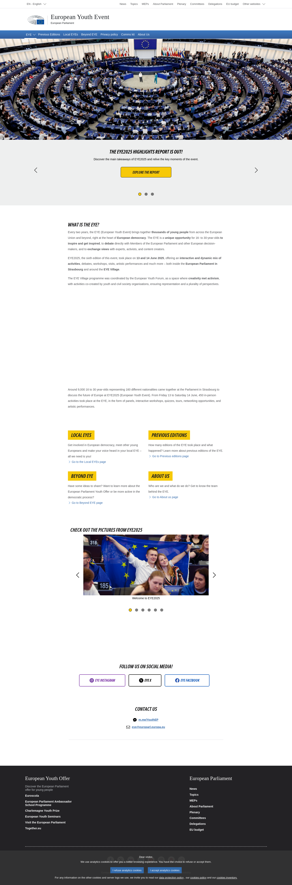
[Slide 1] (139, 194)
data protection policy (171, 877)
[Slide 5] (155, 610)
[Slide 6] (161, 610)
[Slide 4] (149, 610)
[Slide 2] (146, 194)
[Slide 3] (152, 194)
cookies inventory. (227, 877)
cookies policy (198, 877)
